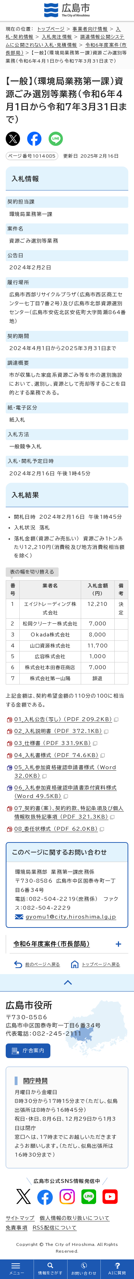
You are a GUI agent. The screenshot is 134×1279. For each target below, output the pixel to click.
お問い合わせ (83, 1273)
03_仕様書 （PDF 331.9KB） (55, 743)
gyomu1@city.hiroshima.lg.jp (71, 916)
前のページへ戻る (42, 964)
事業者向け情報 (90, 29)
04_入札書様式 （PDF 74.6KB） (59, 755)
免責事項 (17, 1227)
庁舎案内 (34, 1050)
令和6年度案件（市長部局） (51, 944)
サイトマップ (20, 1218)
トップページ (51, 29)
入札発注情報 (57, 37)
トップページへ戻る (101, 964)
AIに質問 (117, 1273)
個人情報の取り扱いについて (75, 1218)
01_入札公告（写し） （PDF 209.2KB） (66, 719)
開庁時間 (35, 1080)
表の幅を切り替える (32, 571)
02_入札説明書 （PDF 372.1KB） (61, 731)
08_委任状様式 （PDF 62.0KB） (59, 828)
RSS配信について (55, 1227)
